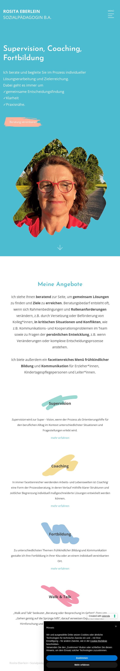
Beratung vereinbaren (23, 122)
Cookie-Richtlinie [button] (98, 641)
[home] (27, 14)
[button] (111, 14)
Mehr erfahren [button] (81, 665)
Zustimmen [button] (82, 658)
